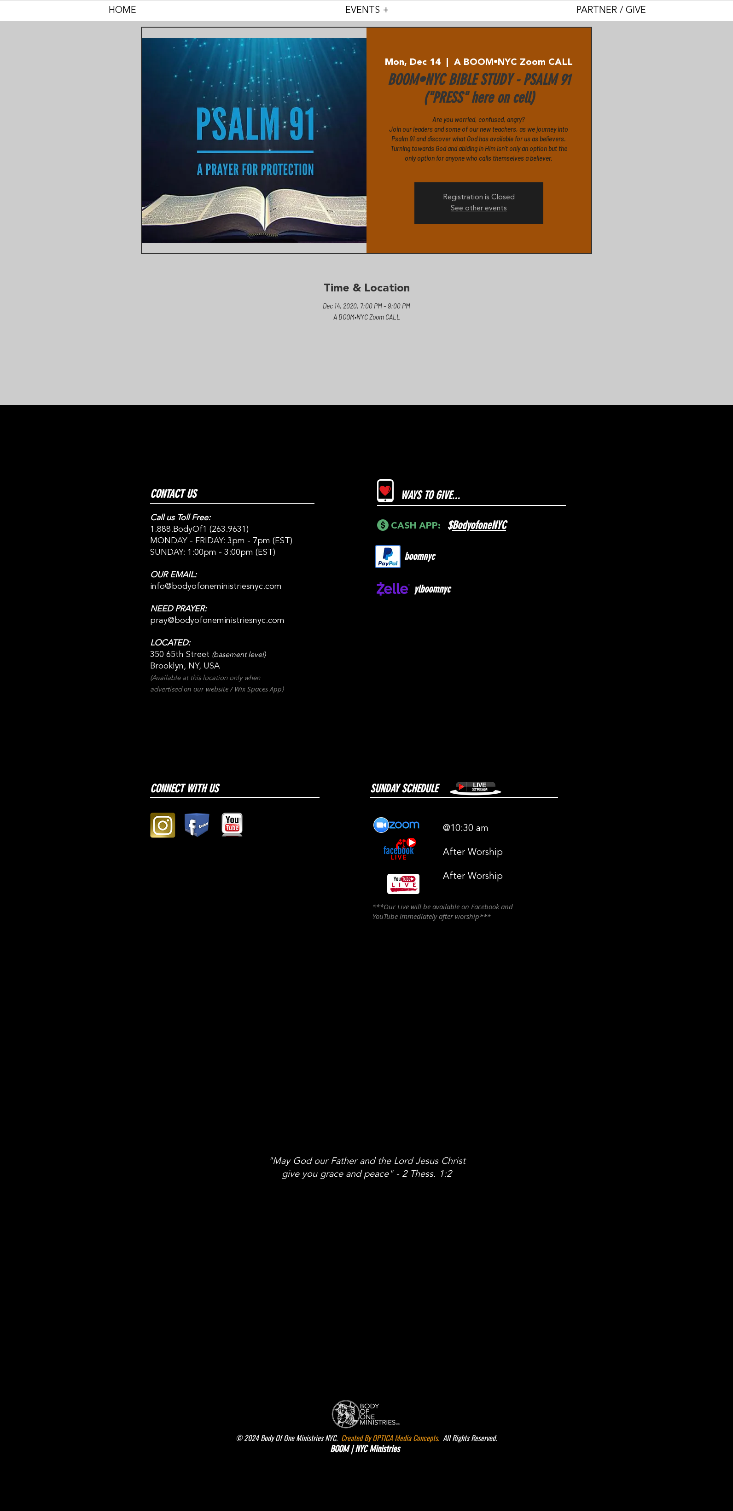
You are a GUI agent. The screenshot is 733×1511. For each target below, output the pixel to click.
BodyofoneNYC (479, 525)
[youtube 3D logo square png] (231, 825)
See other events (479, 208)
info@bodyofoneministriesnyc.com (216, 586)
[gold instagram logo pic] (162, 825)
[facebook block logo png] (197, 825)
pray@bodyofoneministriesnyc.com (217, 620)
